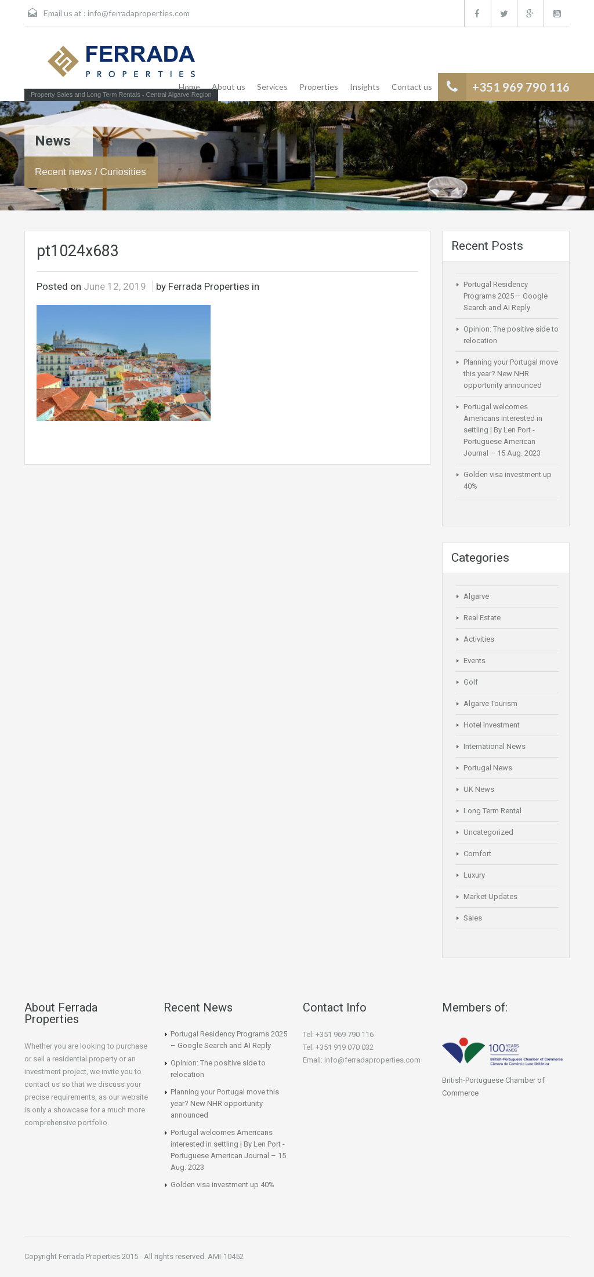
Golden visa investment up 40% (222, 1184)
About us (228, 87)
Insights (365, 87)
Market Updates (490, 896)
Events (474, 660)
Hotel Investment (491, 725)
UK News (478, 789)
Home (189, 87)
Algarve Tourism (490, 703)
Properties (318, 87)
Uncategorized (488, 832)
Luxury (474, 875)
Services (272, 87)
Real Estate (482, 617)
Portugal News (487, 767)
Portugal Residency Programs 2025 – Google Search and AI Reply (505, 296)
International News (494, 746)
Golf (470, 682)
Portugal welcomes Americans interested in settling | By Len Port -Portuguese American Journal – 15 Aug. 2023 (502, 429)
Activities (478, 639)
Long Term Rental (492, 810)
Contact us (412, 87)
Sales (472, 918)
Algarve (476, 596)
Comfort (477, 853)
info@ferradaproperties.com (139, 13)
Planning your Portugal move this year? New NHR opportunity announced (510, 374)
